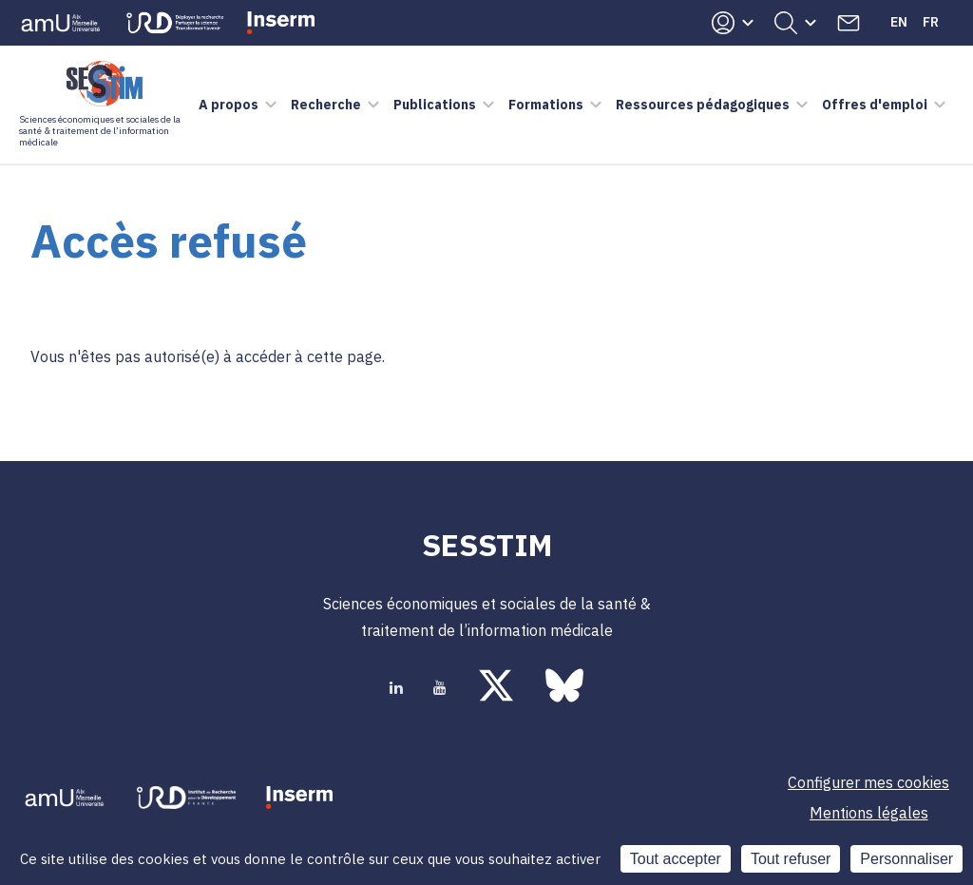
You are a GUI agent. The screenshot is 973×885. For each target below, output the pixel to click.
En (898, 21)
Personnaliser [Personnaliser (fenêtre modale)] (906, 859)
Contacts (848, 22)
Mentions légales (869, 812)
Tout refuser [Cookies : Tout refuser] (790, 859)
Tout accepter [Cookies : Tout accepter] (675, 859)
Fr (931, 21)
